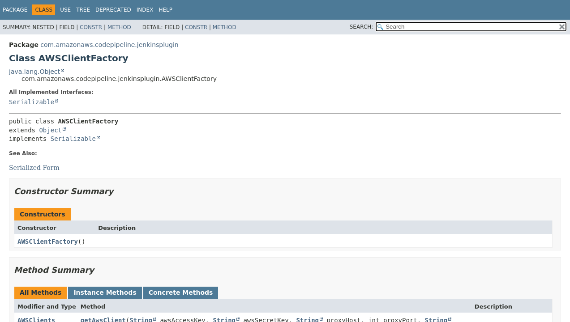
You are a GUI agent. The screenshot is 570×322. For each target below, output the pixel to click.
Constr (91, 27)
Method (119, 27)
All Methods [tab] (40, 292)
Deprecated (113, 10)
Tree (83, 10)
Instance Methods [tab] (104, 292)
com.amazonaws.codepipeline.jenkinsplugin (109, 44)
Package (15, 10)
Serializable (31, 102)
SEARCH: (361, 27)
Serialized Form (34, 167)
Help (165, 10)
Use (65, 10)
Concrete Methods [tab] (181, 292)
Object (50, 130)
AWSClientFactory (47, 241)
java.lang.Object (34, 71)
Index (145, 10)
